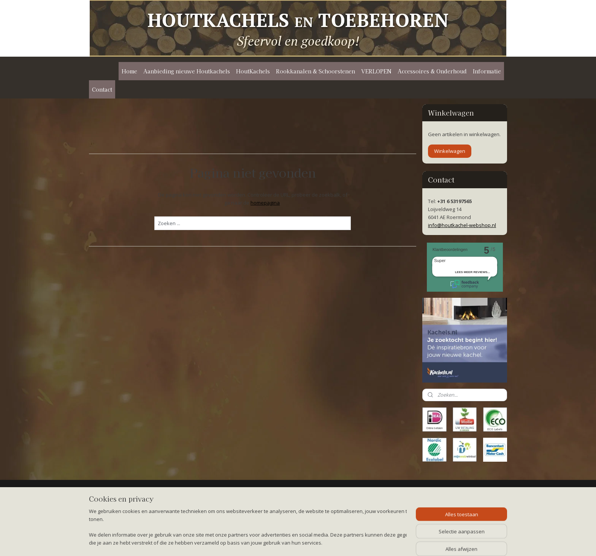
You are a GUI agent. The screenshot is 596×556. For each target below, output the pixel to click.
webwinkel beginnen (322, 542)
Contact (102, 89)
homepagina (265, 202)
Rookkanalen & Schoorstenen (315, 71)
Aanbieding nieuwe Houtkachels (186, 71)
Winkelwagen (449, 151)
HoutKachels (253, 71)
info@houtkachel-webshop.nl (462, 225)
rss (293, 542)
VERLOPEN (376, 71)
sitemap (277, 542)
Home (129, 71)
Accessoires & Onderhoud (432, 71)
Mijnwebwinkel (388, 542)
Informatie (487, 71)
